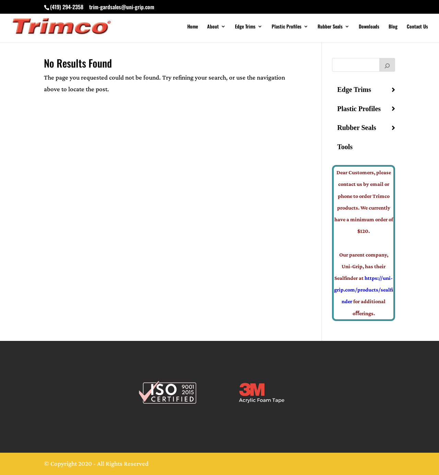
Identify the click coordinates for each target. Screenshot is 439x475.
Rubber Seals (330, 27)
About (213, 27)
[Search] (387, 65)
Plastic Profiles (286, 27)
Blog (393, 27)
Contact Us (417, 27)
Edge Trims (245, 27)
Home (192, 27)
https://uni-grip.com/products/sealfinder (363, 289)
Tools (345, 147)
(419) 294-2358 (66, 7)
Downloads (369, 27)
